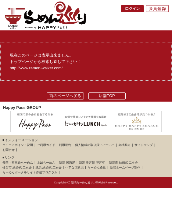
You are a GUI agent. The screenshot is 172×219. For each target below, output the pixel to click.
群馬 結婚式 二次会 (48, 167)
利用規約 (65, 145)
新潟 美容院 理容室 (92, 162)
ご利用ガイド (46, 145)
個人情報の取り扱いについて (95, 145)
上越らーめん (46, 162)
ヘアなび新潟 (74, 167)
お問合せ (8, 149)
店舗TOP (107, 95)
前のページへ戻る (65, 95)
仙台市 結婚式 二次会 (17, 167)
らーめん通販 (97, 167)
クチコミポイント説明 (17, 145)
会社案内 (124, 145)
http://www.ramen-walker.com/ (36, 68)
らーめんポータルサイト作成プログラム (29, 172)
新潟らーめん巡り (82, 182)
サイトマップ (143, 145)
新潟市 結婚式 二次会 (123, 162)
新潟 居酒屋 (67, 162)
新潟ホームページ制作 (125, 167)
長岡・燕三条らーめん (17, 162)
